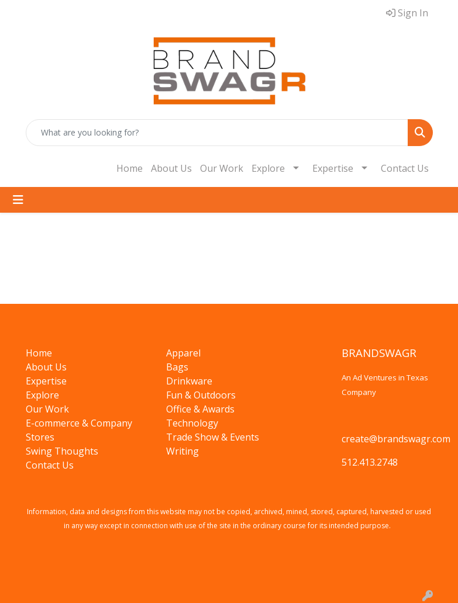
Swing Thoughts (62, 451)
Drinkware (189, 381)
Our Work (221, 168)
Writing (182, 451)
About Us (171, 168)
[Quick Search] (217, 132)
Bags (177, 367)
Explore (268, 168)
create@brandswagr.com (396, 438)
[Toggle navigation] (18, 200)
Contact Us (405, 168)
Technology (192, 423)
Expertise (332, 168)
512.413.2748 (370, 462)
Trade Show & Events (212, 437)
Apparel (183, 352)
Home (129, 168)
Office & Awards (200, 409)
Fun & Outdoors (201, 395)
